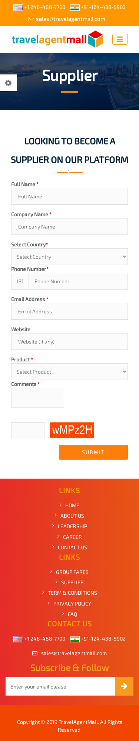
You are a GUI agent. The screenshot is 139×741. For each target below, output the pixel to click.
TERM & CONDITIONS (72, 593)
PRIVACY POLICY (72, 603)
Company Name (31, 214)
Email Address (29, 299)
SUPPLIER (72, 582)
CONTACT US (72, 547)
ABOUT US (72, 515)
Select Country (29, 244)
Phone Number (30, 269)
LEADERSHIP (72, 526)
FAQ (72, 614)
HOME (72, 505)
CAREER (72, 537)
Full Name (25, 184)
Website (20, 329)
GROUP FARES (72, 572)
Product (22, 359)
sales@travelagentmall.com (67, 18)
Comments (25, 384)
